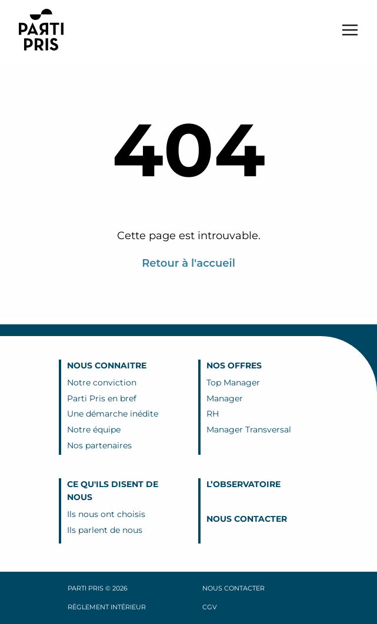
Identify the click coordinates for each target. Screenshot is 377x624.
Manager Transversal (248, 429)
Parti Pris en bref (101, 398)
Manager (224, 398)
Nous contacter (246, 519)
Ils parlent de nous (104, 530)
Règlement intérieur (107, 607)
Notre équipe (94, 429)
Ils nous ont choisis (106, 514)
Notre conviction (101, 382)
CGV (209, 607)
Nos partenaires (99, 445)
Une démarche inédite (112, 413)
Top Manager (233, 382)
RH (212, 413)
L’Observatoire (243, 484)
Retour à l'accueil (188, 263)
